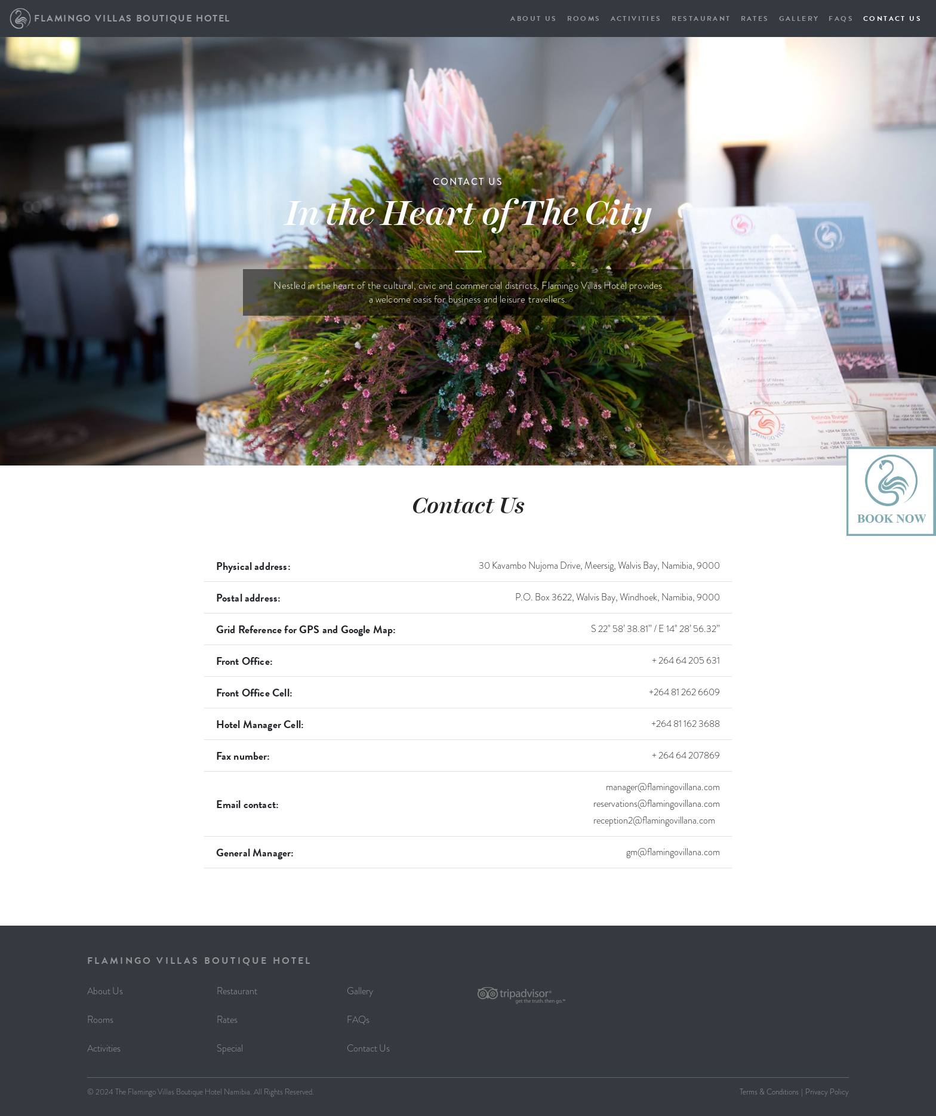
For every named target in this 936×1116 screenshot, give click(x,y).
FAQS (841, 18)
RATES (755, 18)
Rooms (100, 1019)
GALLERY (799, 18)
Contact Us (368, 1048)
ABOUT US (533, 18)
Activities (104, 1048)
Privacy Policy (827, 1091)
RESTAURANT (701, 18)
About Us (105, 991)
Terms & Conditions (769, 1091)
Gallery (360, 991)
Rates (227, 1019)
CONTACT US (892, 18)
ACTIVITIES (636, 18)
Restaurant (237, 991)
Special (230, 1048)
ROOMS (584, 18)
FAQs (358, 1019)
